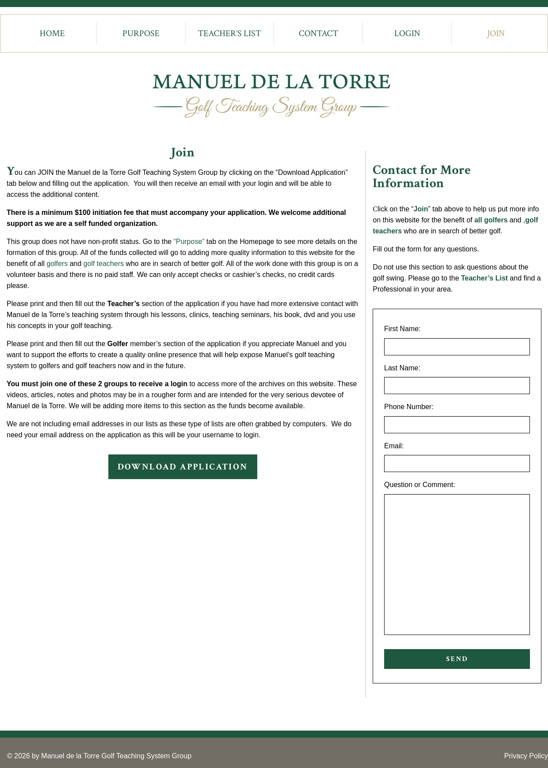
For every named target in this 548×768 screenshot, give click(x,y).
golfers (57, 263)
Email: (394, 446)
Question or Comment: (419, 484)
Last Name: (402, 368)
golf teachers (103, 263)
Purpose (140, 33)
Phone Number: (408, 406)
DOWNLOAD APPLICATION (183, 467)
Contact (318, 33)
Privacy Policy (526, 756)
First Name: (402, 328)
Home (52, 33)
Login (407, 33)
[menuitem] (52, 33)
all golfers (491, 220)
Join (496, 33)
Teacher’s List (229, 33)
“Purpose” (189, 241)
